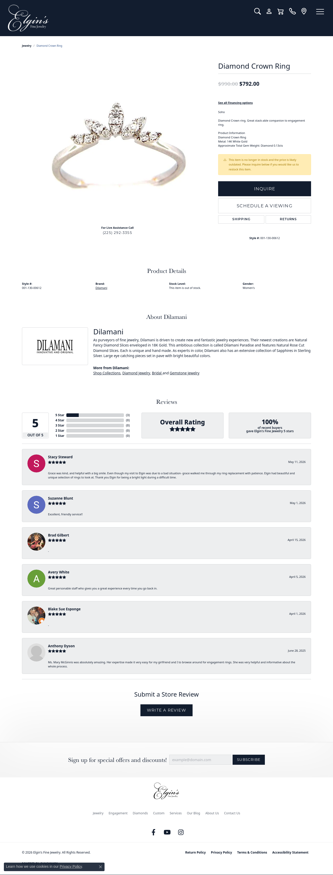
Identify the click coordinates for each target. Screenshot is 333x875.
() (128, 415)
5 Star (60, 415)
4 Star (60, 420)
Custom (158, 813)
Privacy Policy (221, 852)
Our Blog (193, 813)
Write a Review (166, 710)
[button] (257, 11)
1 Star (60, 435)
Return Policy (195, 852)
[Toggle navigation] (320, 11)
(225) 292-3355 (117, 233)
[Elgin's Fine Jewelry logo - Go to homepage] (127, 18)
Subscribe (248, 760)
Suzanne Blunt (60, 498)
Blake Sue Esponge (64, 608)
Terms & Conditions (252, 852)
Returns (288, 219)
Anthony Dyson (61, 645)
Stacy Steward (60, 456)
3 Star (60, 425)
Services (176, 813)
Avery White (58, 572)
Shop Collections (107, 373)
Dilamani (101, 288)
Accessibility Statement (290, 852)
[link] (292, 11)
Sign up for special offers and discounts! (117, 759)
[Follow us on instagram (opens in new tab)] (181, 832)
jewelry (26, 46)
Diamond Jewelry (136, 373)
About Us (212, 813)
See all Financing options (235, 103)
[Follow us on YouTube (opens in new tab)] (167, 832)
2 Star (60, 430)
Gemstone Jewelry (184, 373)
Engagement (118, 813)
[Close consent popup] (100, 866)
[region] (117, 144)
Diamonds (140, 813)
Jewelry (98, 813)
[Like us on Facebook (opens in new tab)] (153, 832)
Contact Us (232, 813)
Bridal (157, 373)
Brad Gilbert (58, 535)
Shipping (241, 219)
